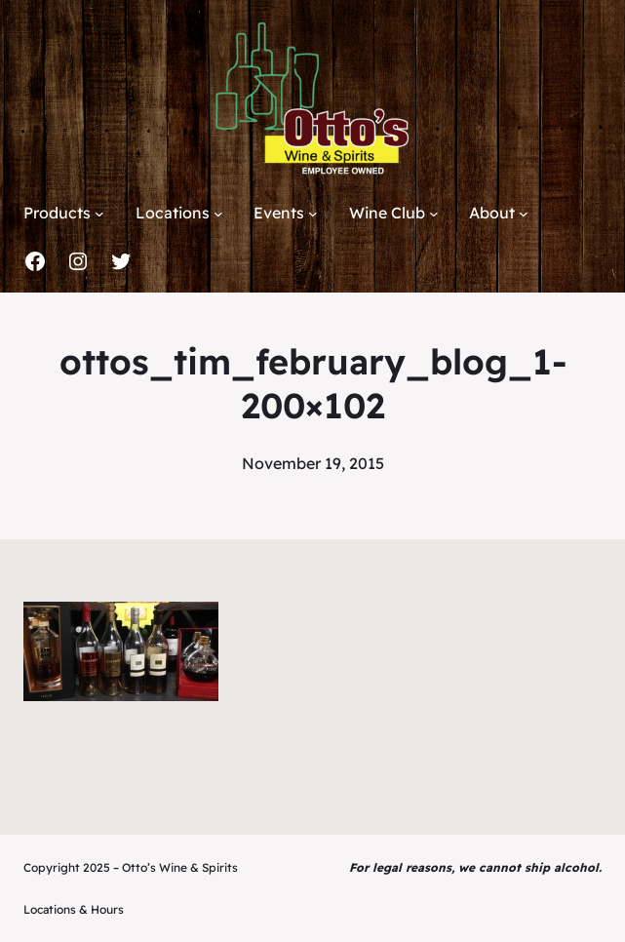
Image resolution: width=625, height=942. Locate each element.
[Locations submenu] (218, 213)
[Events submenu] (313, 213)
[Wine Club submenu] (434, 213)
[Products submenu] (99, 213)
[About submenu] (523, 213)
